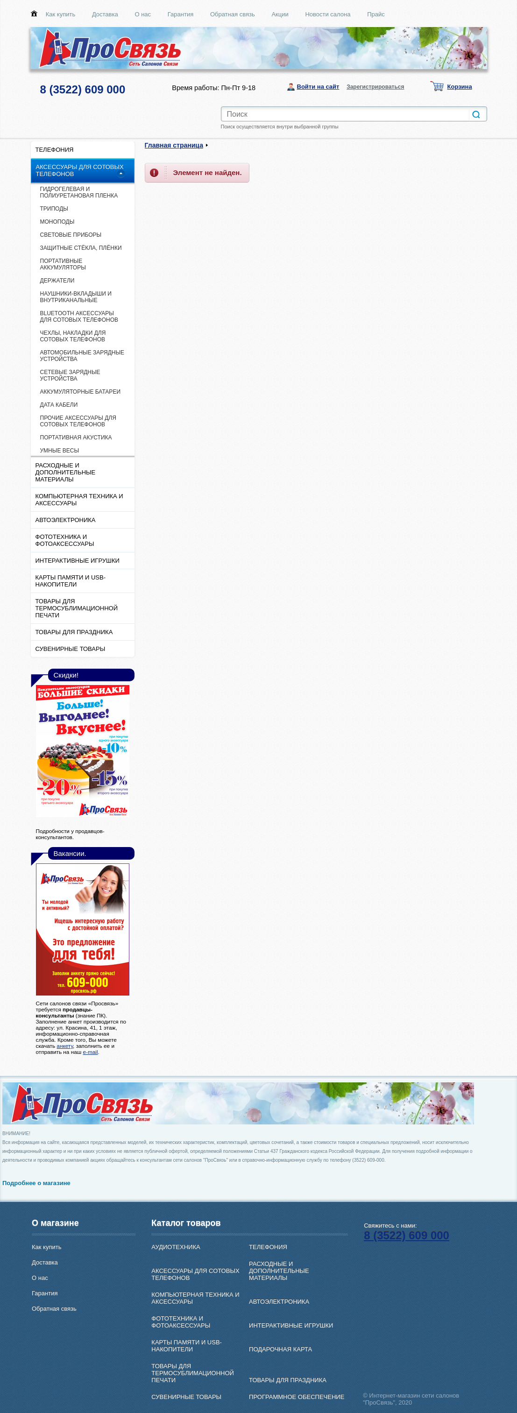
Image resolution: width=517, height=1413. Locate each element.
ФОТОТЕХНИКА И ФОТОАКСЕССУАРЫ (64, 540)
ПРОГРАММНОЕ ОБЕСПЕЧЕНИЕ (296, 1396)
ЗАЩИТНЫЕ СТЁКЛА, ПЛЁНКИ (81, 248)
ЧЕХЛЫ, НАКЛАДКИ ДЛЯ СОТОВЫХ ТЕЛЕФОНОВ (73, 336)
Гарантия (180, 14)
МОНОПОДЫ (57, 222)
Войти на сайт (318, 86)
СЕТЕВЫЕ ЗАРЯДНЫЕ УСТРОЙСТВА (70, 375)
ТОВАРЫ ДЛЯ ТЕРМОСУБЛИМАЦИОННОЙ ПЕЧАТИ (76, 608)
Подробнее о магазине (36, 1183)
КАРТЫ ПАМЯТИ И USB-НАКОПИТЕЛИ (70, 581)
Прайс (376, 14)
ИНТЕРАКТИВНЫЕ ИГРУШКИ (77, 560)
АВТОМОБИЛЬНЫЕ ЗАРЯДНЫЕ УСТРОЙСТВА (82, 355)
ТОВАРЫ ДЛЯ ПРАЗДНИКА (74, 632)
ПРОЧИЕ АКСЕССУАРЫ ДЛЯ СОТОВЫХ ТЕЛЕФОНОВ (78, 421)
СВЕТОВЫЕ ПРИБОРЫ (71, 235)
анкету (65, 1046)
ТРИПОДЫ (54, 208)
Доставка (105, 14)
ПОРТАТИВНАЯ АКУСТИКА (76, 437)
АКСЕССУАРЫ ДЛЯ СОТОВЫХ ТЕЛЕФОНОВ (80, 170)
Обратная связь (232, 14)
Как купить (60, 14)
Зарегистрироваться (375, 87)
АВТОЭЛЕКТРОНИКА (65, 519)
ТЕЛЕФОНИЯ (54, 149)
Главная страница (174, 145)
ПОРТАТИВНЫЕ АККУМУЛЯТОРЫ (63, 264)
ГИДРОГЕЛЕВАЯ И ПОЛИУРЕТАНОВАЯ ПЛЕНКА (79, 192)
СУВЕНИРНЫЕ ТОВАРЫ (70, 648)
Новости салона (327, 14)
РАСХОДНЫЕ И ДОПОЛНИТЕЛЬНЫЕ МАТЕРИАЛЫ (65, 472)
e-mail (90, 1052)
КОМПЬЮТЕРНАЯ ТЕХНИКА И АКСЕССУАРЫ (79, 500)
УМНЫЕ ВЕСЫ (59, 450)
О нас (143, 14)
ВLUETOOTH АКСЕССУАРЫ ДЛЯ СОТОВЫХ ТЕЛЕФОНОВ (79, 316)
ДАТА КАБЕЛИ (59, 405)
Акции (279, 14)
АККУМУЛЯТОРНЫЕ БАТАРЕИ (80, 392)
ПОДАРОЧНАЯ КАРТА (280, 1349)
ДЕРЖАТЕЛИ (57, 280)
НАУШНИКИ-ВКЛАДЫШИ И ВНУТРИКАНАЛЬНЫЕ (76, 297)
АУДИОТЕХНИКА (175, 1247)
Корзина (459, 86)
